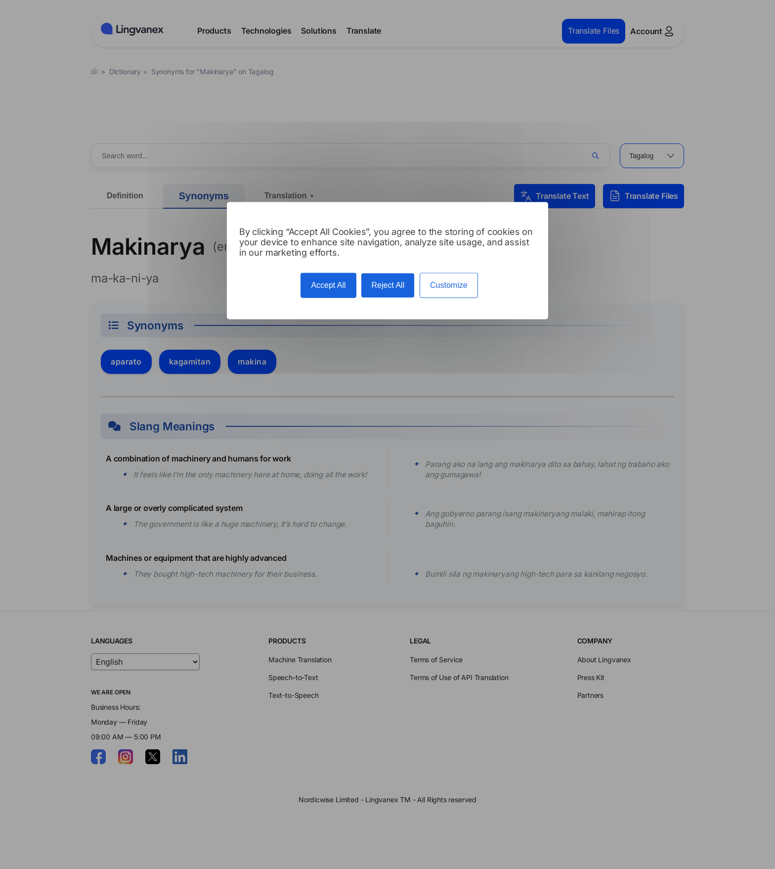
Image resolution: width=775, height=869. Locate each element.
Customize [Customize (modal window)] (449, 285)
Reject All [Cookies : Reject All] (387, 285)
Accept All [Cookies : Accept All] (328, 285)
